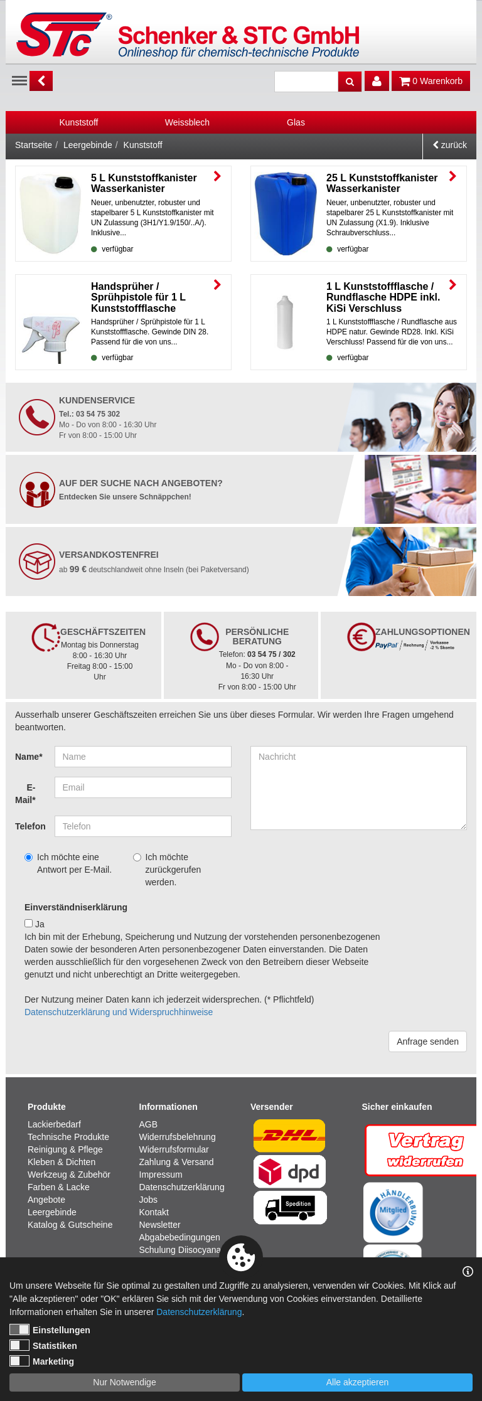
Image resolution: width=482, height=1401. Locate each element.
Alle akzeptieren (357, 1382)
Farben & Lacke (59, 1187)
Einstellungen (49, 1329)
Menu (19, 80)
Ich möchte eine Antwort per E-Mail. (68, 863)
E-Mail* (25, 793)
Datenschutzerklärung (182, 1187)
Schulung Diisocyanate (183, 1250)
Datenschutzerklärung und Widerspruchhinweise (118, 1012)
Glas (296, 122)
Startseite (33, 145)
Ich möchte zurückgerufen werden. (167, 869)
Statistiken (43, 1345)
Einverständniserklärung (75, 907)
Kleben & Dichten (61, 1162)
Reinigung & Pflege (65, 1149)
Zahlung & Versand (176, 1162)
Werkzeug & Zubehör (69, 1174)
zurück (449, 145)
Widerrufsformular (174, 1149)
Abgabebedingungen (179, 1237)
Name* (29, 757)
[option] (78, 122)
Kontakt (154, 1212)
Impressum (161, 1174)
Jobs (148, 1200)
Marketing (41, 1360)
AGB (148, 1124)
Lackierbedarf (54, 1124)
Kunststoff (78, 122)
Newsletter (160, 1225)
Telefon (30, 826)
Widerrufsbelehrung (177, 1137)
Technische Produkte (68, 1137)
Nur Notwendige (124, 1382)
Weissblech (187, 122)
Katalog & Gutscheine (70, 1225)
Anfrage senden (428, 1041)
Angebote (46, 1200)
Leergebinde (87, 145)
